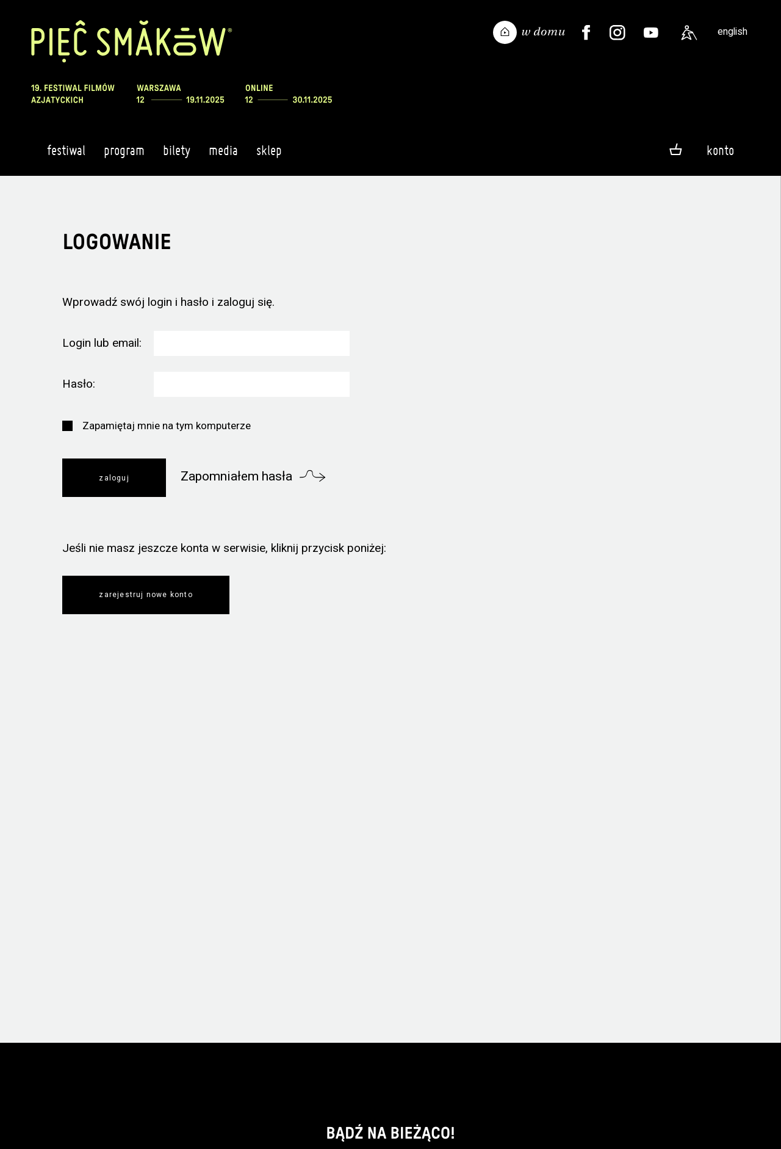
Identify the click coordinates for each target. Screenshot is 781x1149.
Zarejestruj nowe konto (145, 594)
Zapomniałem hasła (236, 476)
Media (223, 156)
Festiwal (66, 156)
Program (124, 156)
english (732, 31)
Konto (720, 150)
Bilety (176, 156)
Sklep (269, 156)
